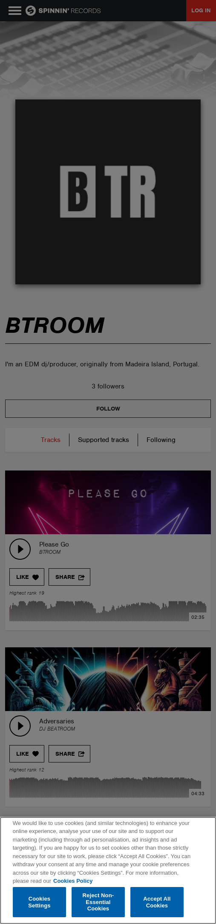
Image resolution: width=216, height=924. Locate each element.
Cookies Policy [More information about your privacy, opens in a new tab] (72, 881)
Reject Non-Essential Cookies (98, 902)
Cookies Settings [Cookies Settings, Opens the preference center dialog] (39, 902)
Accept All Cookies (156, 902)
